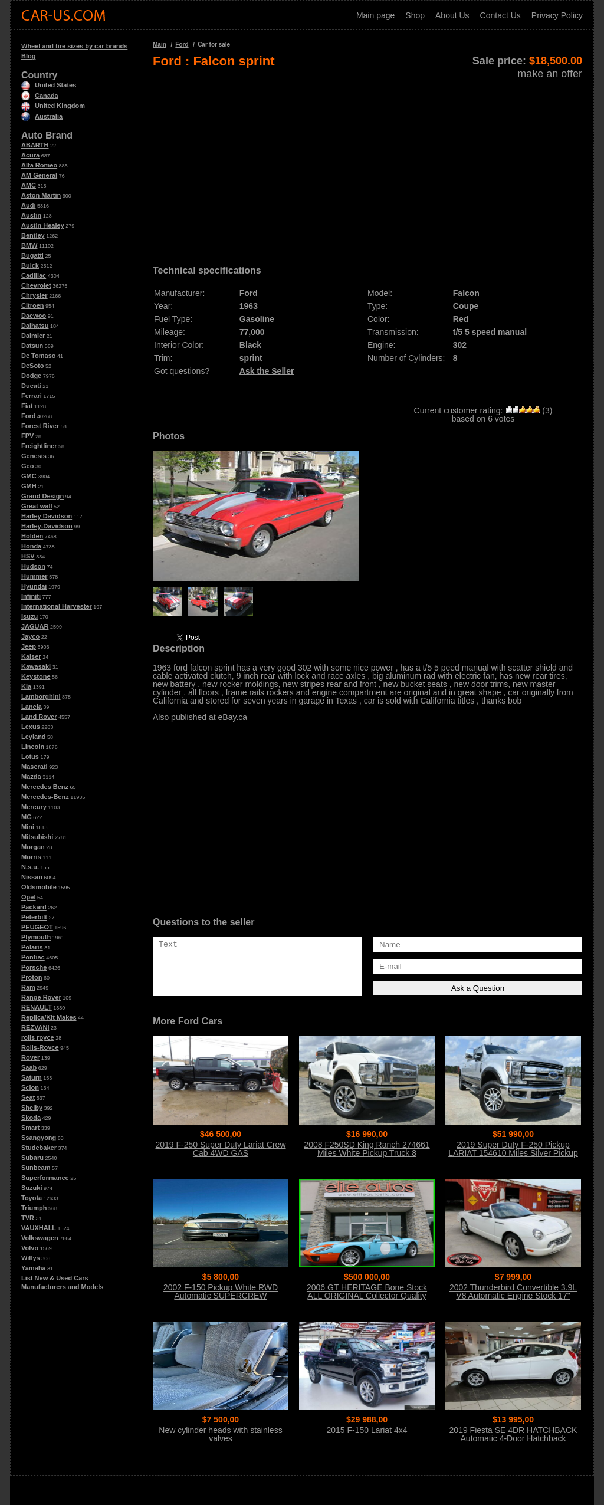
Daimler (33, 335)
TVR (27, 1217)
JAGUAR (34, 626)
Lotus (30, 756)
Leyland (33, 736)
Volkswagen (39, 1237)
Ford (28, 415)
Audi (28, 205)
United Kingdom (53, 105)
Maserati (34, 766)
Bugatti (32, 255)
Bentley (33, 235)
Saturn (31, 1077)
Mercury (34, 806)
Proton (31, 977)
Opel (28, 897)
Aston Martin (41, 195)
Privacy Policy (557, 15)
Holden (32, 536)
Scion (30, 1087)
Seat (28, 1097)
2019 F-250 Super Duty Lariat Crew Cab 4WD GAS (221, 1149)
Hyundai (34, 586)
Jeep (28, 646)
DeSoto (32, 365)
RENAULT (36, 1007)
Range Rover (41, 997)
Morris (31, 856)
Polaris (32, 947)
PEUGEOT (37, 927)
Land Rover (39, 716)
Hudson (33, 566)
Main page (375, 15)
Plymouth (36, 937)
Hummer (34, 576)
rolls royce (37, 1037)
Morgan (33, 846)
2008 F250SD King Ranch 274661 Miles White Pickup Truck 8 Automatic (366, 1153)
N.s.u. (30, 866)
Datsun (32, 345)
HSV (28, 556)
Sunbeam (36, 1167)
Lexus (30, 726)
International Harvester (56, 606)
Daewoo (33, 315)
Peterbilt (34, 917)
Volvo (29, 1247)
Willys (30, 1257)
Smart (30, 1127)
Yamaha (33, 1267)
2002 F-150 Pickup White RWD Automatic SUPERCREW (220, 1291)
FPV (27, 435)
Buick (30, 265)
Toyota (31, 1197)
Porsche (34, 967)
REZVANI (35, 1027)
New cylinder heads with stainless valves (220, 1434)
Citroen (32, 305)
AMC (28, 185)
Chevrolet (36, 285)
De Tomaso (38, 355)
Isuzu (29, 616)
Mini (27, 826)
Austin (31, 215)
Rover (30, 1057)
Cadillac (33, 275)
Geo (27, 465)
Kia (26, 686)
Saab (29, 1067)
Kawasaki (36, 666)
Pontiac (33, 957)
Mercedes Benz (44, 786)
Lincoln (32, 746)
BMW (29, 245)
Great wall (36, 506)
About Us (452, 15)
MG (26, 816)
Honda (31, 546)
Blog (28, 56)
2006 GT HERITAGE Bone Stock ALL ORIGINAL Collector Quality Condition (367, 1295)
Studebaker (39, 1147)
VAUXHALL (38, 1227)
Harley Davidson (46, 516)
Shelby (31, 1107)
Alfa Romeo (39, 165)
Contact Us (500, 15)
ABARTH (34, 145)
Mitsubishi (37, 836)
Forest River (40, 425)
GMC (29, 475)
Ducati (31, 385)
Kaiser (31, 656)
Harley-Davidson (47, 526)
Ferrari (31, 395)
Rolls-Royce (40, 1047)
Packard (34, 907)
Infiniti (31, 596)
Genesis (34, 455)
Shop (415, 15)
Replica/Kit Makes (49, 1017)
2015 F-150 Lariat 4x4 (367, 1430)
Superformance (45, 1177)
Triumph (34, 1207)
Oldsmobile (39, 886)
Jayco (30, 636)
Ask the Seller (266, 371)
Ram (28, 987)
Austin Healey (42, 225)
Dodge (31, 375)
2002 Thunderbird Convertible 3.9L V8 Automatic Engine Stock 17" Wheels (513, 1295)
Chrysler (34, 295)
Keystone (36, 676)
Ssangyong (38, 1137)
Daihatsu (34, 325)
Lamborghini (41, 696)
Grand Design (42, 496)
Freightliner (39, 445)
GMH (29, 485)
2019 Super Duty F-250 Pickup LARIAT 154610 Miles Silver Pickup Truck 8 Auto (513, 1153)
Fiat (27, 405)
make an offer (549, 74)
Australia (42, 116)
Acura (30, 155)
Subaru (32, 1157)
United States (48, 84)
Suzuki (31, 1187)
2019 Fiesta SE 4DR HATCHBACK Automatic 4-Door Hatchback (513, 1434)
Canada (39, 95)
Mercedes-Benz (45, 796)
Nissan (31, 876)
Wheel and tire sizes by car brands (74, 46)
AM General (39, 175)
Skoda (31, 1117)
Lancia (31, 706)
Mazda (31, 776)
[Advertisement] (367, 162)
